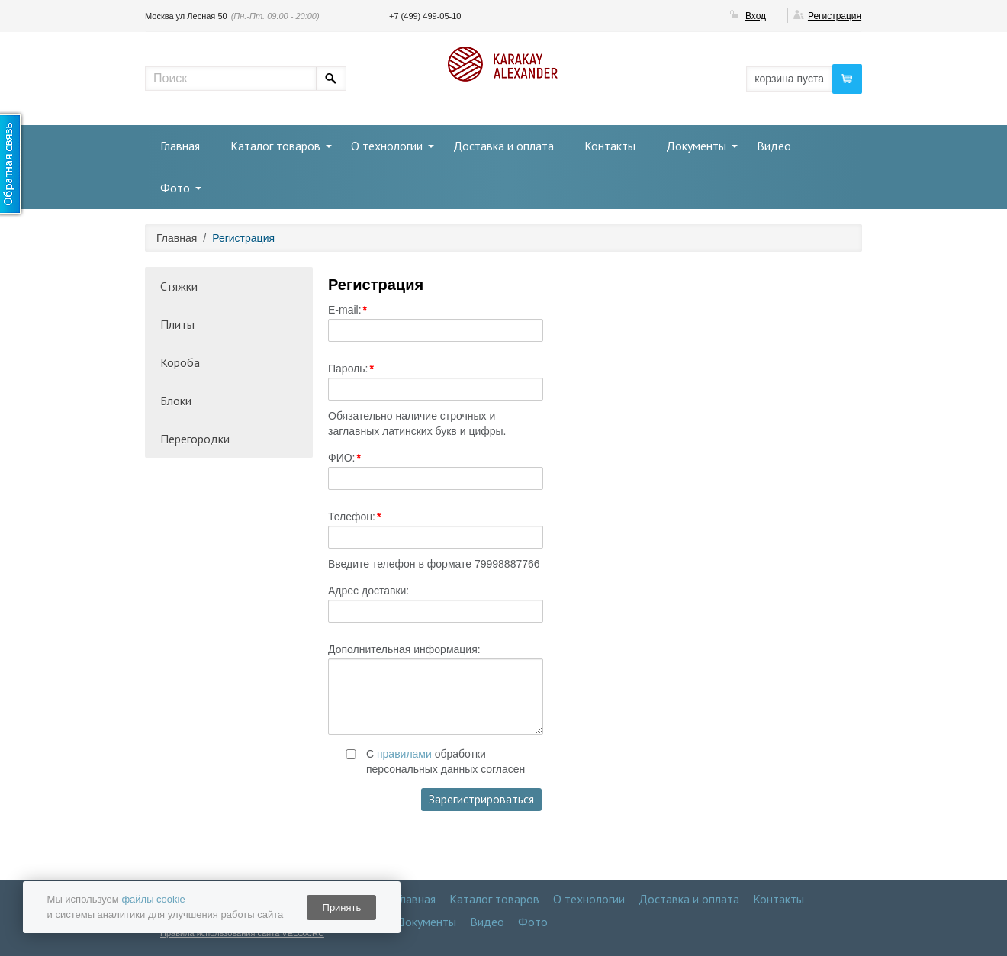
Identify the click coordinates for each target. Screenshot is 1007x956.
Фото (175, 187)
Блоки (175, 400)
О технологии (387, 145)
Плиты (177, 324)
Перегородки (195, 438)
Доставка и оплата (503, 145)
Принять (342, 907)
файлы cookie (153, 899)
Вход (755, 16)
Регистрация (834, 16)
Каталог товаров (275, 145)
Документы (696, 145)
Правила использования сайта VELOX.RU (242, 933)
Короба (180, 362)
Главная (180, 145)
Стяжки (179, 286)
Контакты (609, 145)
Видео (774, 145)
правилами (404, 754)
